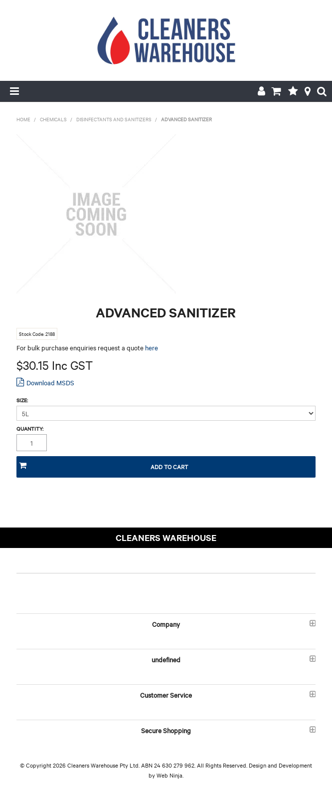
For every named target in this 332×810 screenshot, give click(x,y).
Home (23, 119)
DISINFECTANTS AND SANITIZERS (114, 119)
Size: (22, 400)
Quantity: (29, 429)
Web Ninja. (170, 775)
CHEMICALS (53, 119)
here (151, 347)
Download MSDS (50, 382)
